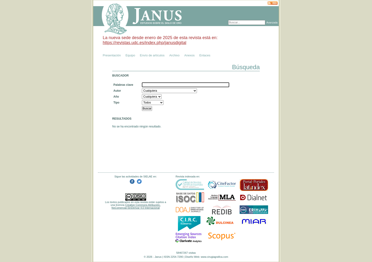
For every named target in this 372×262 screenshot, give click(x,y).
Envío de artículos (152, 55)
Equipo (130, 55)
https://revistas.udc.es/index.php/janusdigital (144, 42)
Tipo (116, 102)
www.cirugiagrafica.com (214, 256)
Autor (117, 90)
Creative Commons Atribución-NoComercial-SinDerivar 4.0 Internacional (136, 206)
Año (116, 96)
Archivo (174, 55)
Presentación (112, 55)
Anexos (189, 55)
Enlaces (204, 55)
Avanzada (272, 22)
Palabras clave (123, 84)
